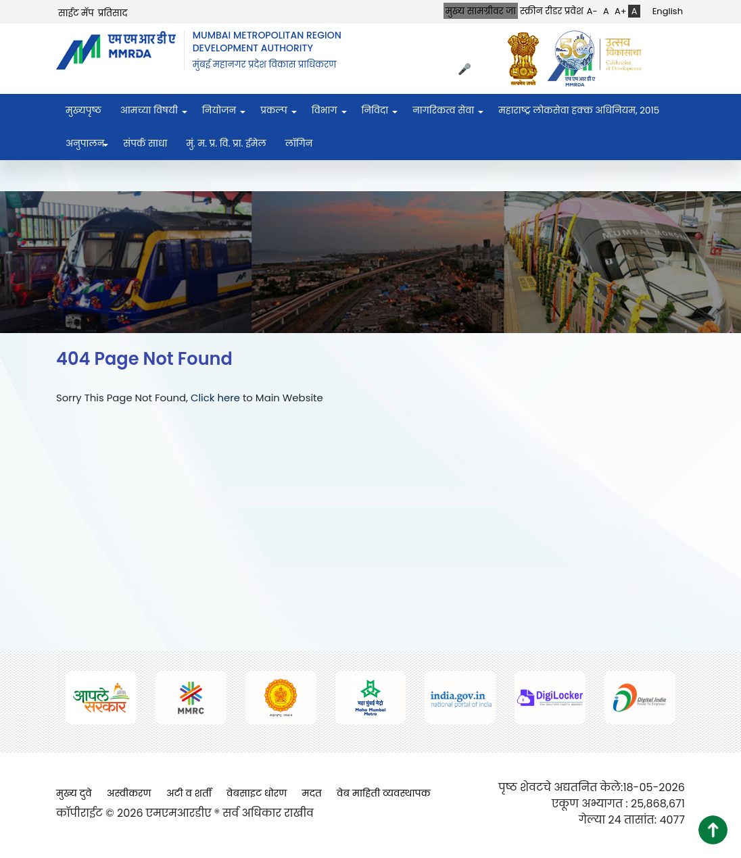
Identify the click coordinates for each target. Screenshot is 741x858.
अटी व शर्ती (189, 793)
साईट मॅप (76, 13)
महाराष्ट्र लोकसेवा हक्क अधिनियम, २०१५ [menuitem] (578, 110)
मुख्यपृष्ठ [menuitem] (83, 110)
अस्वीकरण (129, 793)
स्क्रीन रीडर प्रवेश (551, 11)
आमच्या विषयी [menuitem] (149, 110)
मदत (312, 793)
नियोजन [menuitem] (219, 110)
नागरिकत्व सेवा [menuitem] (443, 110)
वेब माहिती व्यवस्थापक (384, 793)
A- (592, 11)
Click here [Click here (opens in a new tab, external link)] (215, 397)
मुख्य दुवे (74, 793)
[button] (712, 829)
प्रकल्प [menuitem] (273, 110)
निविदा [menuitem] (375, 110)
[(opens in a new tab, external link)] (527, 58)
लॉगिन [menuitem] (299, 143)
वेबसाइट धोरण (256, 793)
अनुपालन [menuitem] (85, 143)
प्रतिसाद (113, 13)
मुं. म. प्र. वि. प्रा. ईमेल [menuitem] (226, 143)
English (667, 11)
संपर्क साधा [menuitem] (145, 143)
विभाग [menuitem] (324, 110)
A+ (621, 11)
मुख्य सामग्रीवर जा (481, 11)
